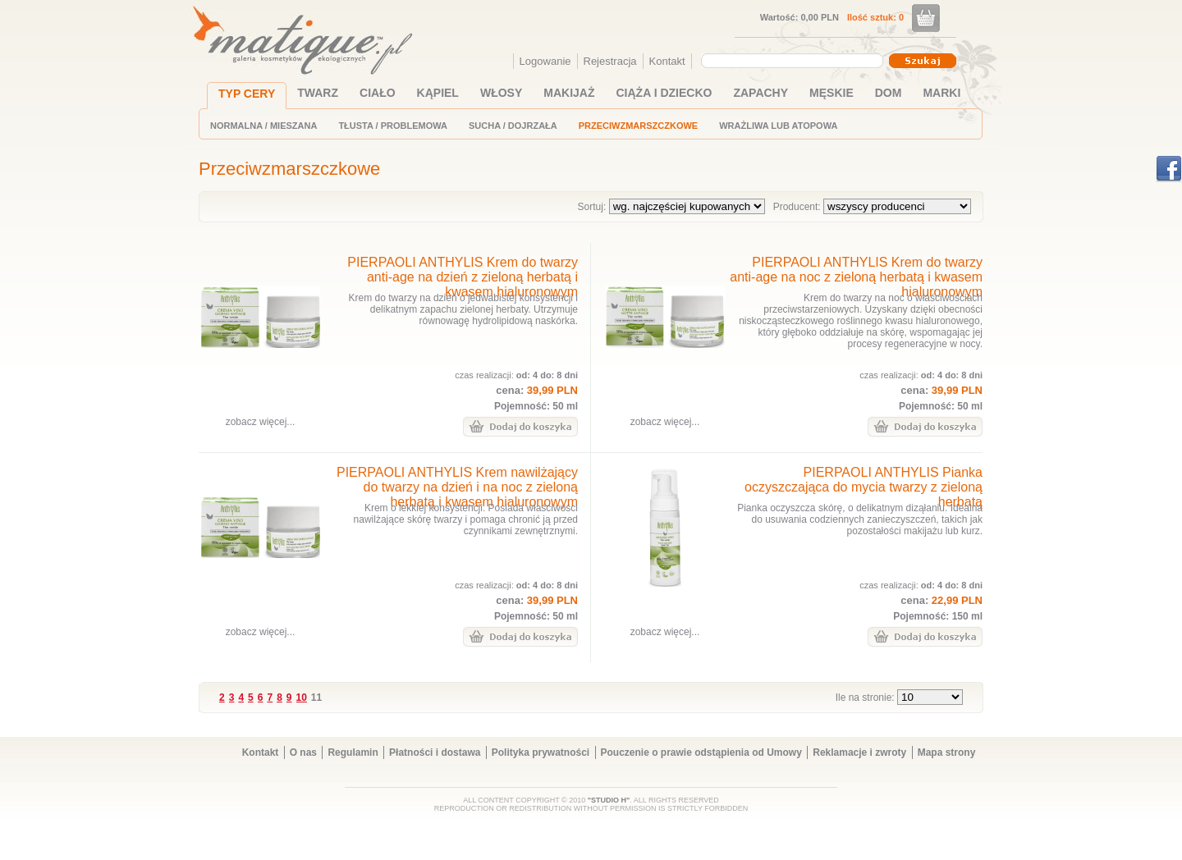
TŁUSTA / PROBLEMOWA (392, 125)
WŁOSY (501, 92)
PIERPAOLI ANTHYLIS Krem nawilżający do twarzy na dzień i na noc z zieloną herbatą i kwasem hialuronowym (457, 487)
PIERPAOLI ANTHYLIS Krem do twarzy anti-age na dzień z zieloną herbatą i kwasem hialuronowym (462, 277)
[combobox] (794, 60)
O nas (303, 752)
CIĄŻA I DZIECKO (664, 92)
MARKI (941, 92)
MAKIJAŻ (568, 92)
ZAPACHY (760, 92)
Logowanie (545, 61)
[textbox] (788, 60)
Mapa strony (947, 752)
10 (301, 697)
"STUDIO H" (609, 800)
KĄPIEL (438, 92)
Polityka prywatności (540, 752)
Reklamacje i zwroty (859, 752)
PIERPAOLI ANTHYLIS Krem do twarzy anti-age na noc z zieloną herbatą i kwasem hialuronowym (856, 277)
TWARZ (317, 92)
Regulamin (353, 752)
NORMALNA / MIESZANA (263, 125)
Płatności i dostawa (434, 752)
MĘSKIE (831, 92)
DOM (888, 92)
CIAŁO (378, 92)
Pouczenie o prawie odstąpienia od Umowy (701, 752)
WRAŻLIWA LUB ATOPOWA (778, 125)
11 (316, 697)
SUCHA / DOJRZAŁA (513, 125)
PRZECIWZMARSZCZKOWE (638, 125)
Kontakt (667, 61)
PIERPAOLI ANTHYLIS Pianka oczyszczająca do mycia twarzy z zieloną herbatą (863, 487)
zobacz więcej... (261, 422)
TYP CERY (246, 93)
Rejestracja (610, 61)
